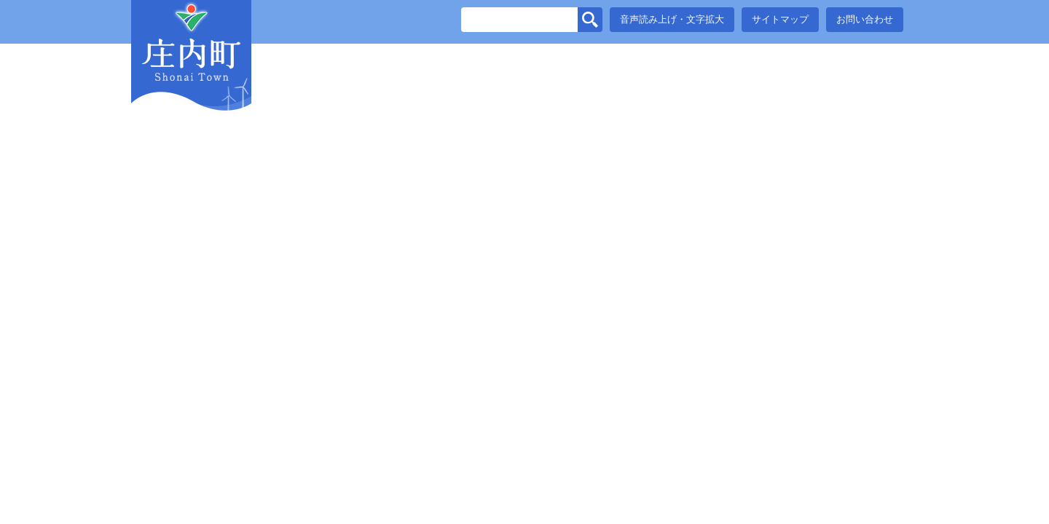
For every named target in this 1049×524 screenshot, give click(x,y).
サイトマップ (780, 19)
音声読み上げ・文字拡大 (672, 19)
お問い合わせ (864, 19)
